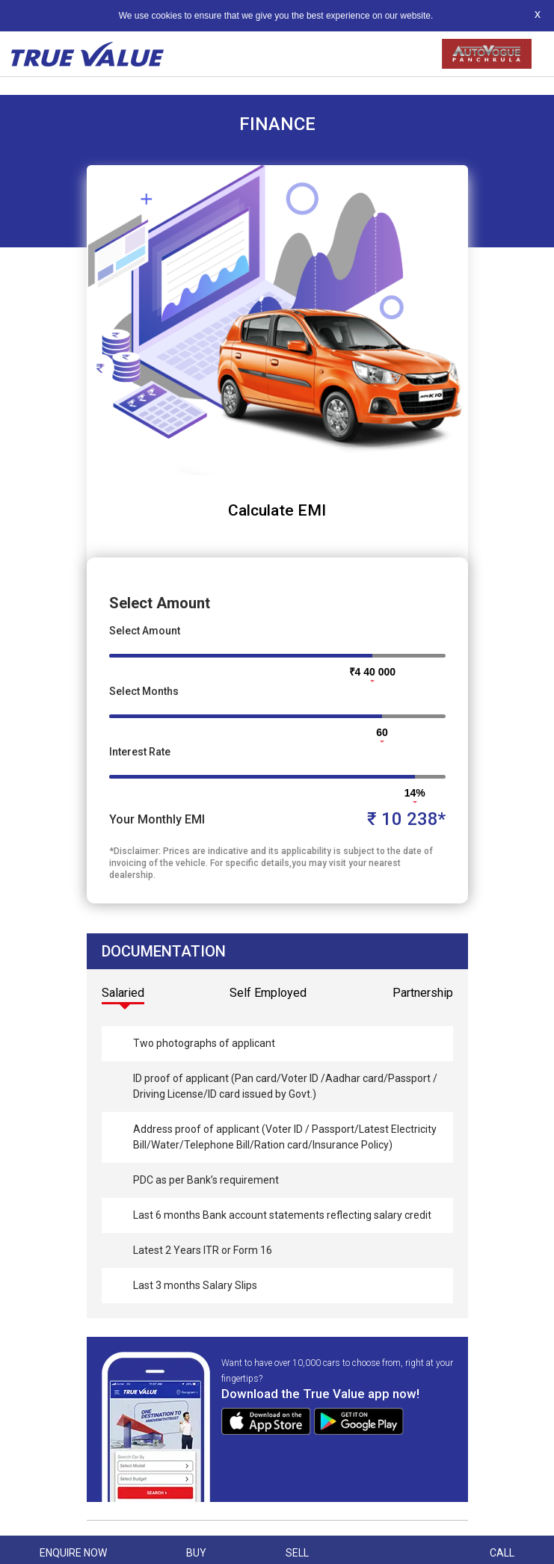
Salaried (123, 993)
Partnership (423, 993)
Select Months (144, 691)
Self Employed (268, 993)
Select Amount (144, 631)
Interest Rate (139, 752)
